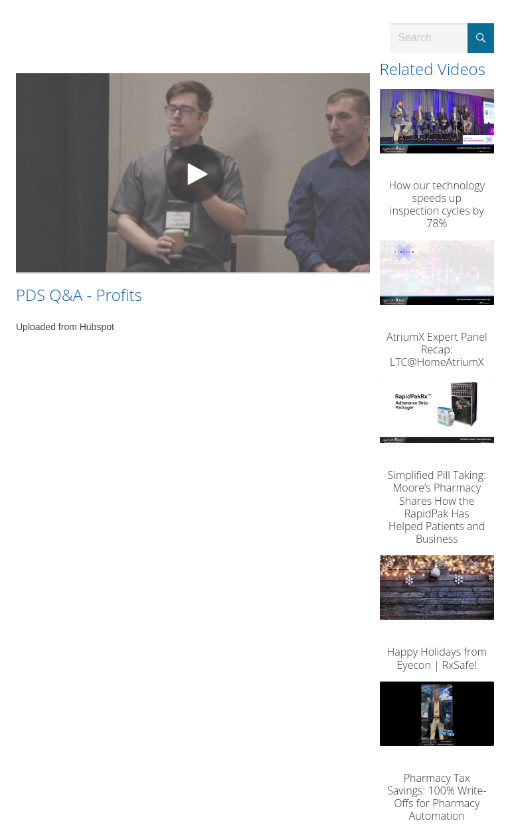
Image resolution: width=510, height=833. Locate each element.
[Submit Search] (481, 38)
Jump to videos (0, 0)
